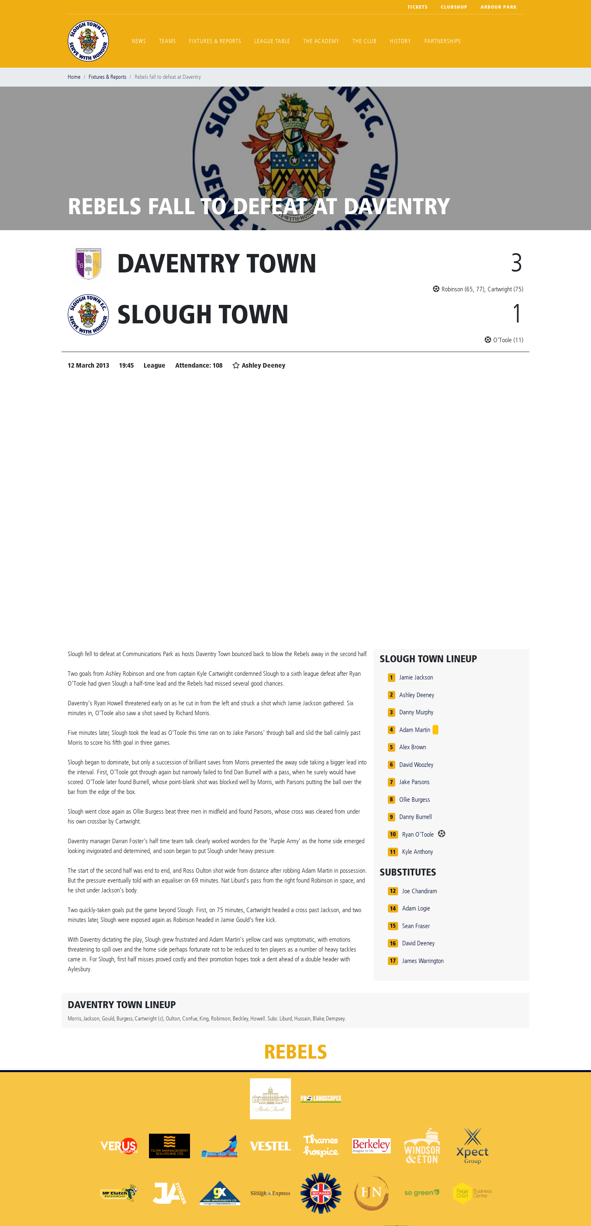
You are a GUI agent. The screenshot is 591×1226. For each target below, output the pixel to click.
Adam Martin (414, 730)
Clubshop (454, 7)
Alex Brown (412, 747)
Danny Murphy (416, 712)
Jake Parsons (414, 782)
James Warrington (423, 961)
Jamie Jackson (416, 677)
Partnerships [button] (442, 41)
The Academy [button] (321, 41)
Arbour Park (499, 7)
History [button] (400, 41)
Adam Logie (416, 908)
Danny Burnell (415, 817)
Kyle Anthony (417, 851)
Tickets (418, 7)
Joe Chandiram (419, 891)
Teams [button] (167, 41)
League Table (272, 41)
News (139, 41)
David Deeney (418, 943)
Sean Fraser (416, 926)
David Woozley (416, 765)
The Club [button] (365, 41)
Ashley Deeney (416, 695)
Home (74, 76)
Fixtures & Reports (215, 41)
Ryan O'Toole (418, 834)
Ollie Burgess (414, 799)
